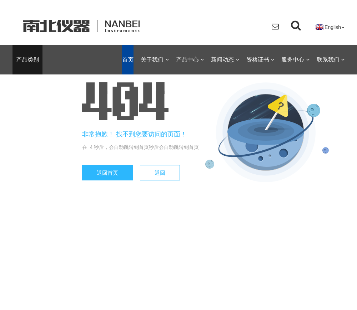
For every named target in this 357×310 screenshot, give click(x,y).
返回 (160, 173)
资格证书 (260, 60)
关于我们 (155, 60)
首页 (128, 60)
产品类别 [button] (27, 60)
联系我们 (331, 60)
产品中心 (190, 60)
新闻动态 (225, 60)
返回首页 (107, 173)
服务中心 (295, 60)
